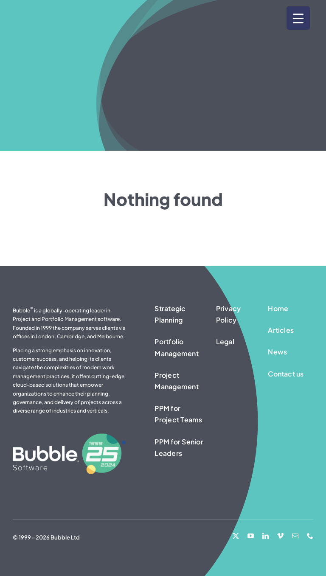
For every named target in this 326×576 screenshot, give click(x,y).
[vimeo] (280, 536)
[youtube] (250, 536)
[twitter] (236, 536)
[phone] (310, 536)
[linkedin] (265, 536)
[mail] (295, 536)
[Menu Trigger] (298, 18)
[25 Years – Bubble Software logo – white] (69, 436)
